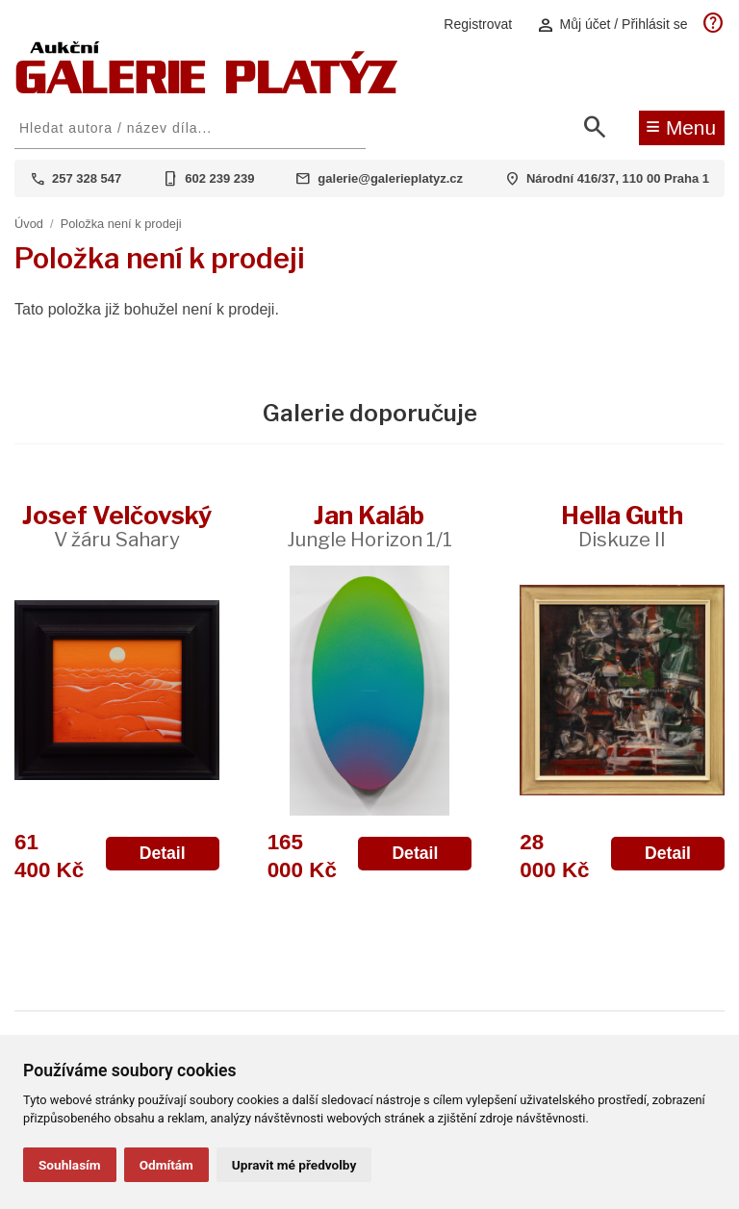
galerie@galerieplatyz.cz (390, 178)
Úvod (28, 223)
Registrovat (478, 24)
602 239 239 (219, 178)
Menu (681, 126)
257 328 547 (86, 178)
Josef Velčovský (117, 525)
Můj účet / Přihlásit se (612, 25)
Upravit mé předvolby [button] (294, 1164)
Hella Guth (622, 525)
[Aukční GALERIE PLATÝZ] (206, 89)
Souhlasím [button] (69, 1164)
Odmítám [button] (166, 1164)
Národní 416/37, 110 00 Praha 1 (617, 178)
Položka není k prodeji (121, 223)
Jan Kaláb (369, 525)
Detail (163, 853)
